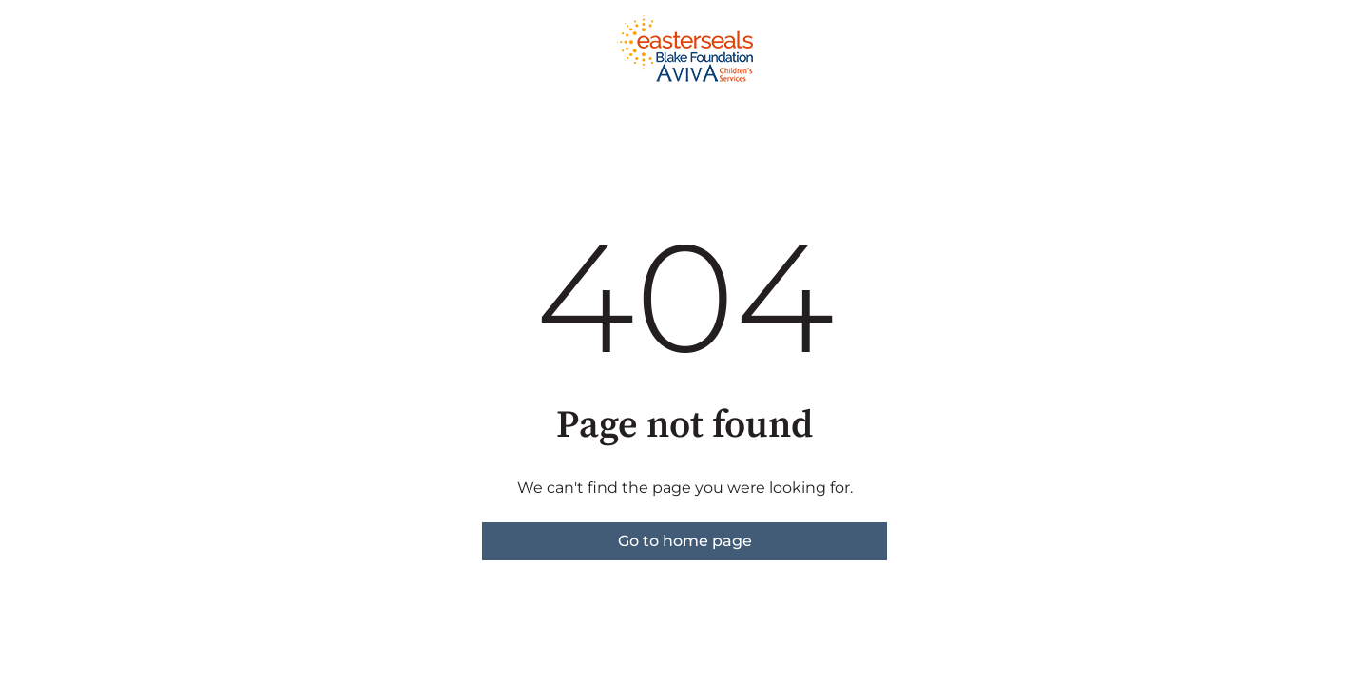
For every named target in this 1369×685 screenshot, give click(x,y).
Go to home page (685, 541)
